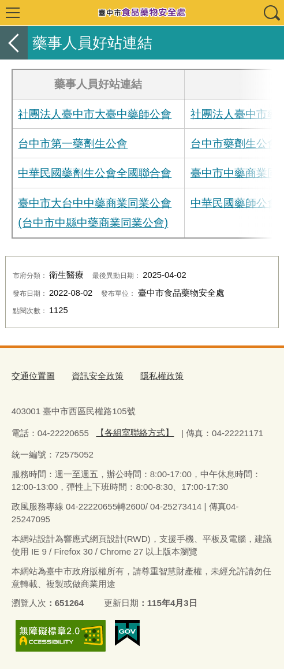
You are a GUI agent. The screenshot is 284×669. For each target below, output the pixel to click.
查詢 (271, 12)
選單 (12, 12)
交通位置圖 (33, 376)
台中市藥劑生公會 (234, 143)
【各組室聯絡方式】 (135, 432)
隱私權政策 (162, 376)
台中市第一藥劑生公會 (73, 143)
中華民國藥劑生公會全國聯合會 (94, 172)
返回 (14, 43)
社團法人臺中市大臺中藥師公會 (94, 113)
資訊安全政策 (98, 376)
